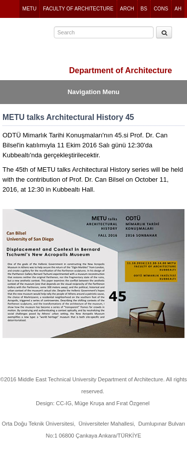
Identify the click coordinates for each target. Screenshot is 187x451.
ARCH (127, 8)
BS (144, 8)
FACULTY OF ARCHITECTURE (78, 8)
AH (178, 8)
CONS (161, 8)
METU (29, 8)
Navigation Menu (93, 92)
